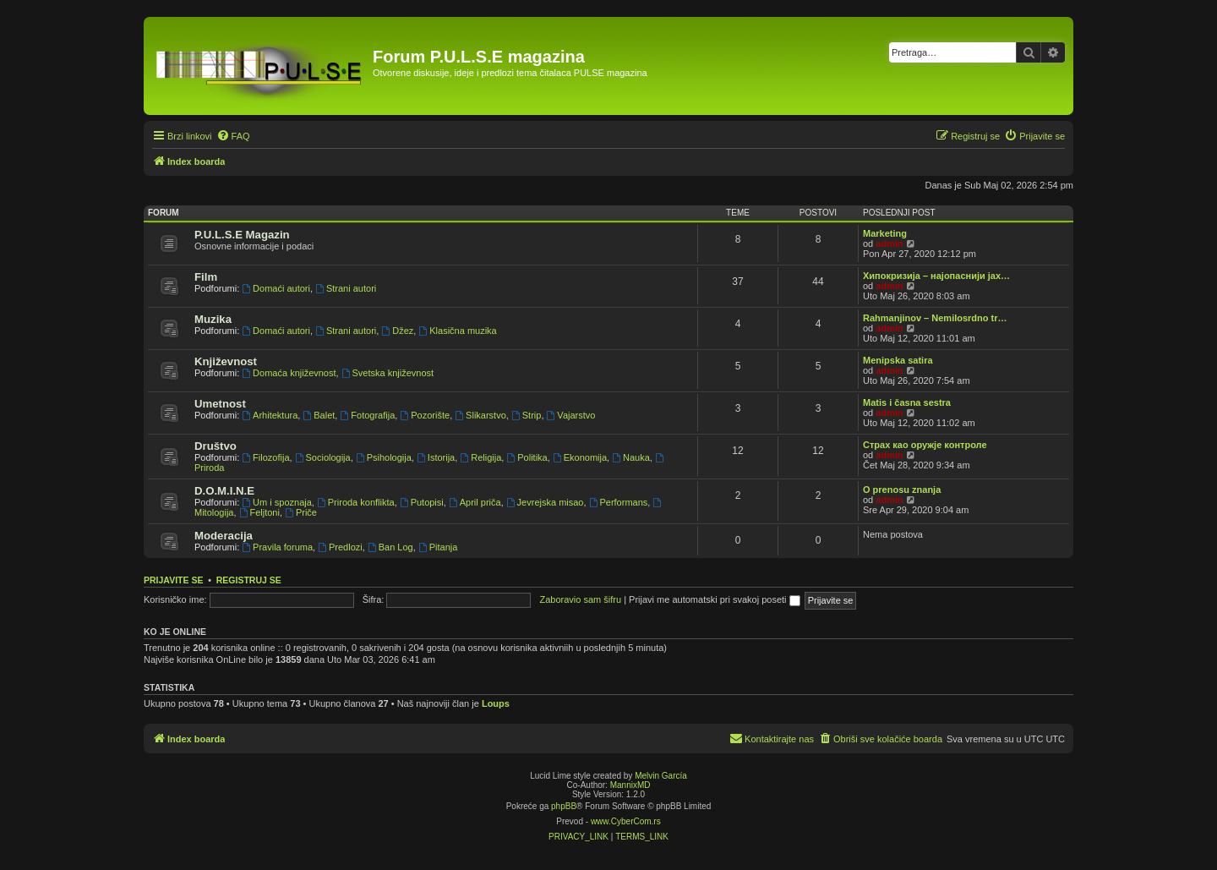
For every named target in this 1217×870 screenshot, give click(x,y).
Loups (496, 703)
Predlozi (340, 547)
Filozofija (265, 457)
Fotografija (367, 415)
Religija (480, 457)
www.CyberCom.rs (626, 821)
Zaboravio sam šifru (581, 599)
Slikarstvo (480, 415)
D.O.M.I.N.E (224, 490)
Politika (526, 457)
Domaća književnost (289, 373)
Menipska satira (898, 360)
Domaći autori (276, 288)
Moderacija (223, 535)
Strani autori (345, 288)
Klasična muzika (457, 331)
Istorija (436, 457)
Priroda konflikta (356, 502)
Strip (526, 415)
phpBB (563, 806)
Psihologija (384, 457)
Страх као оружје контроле (925, 445)
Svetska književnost (387, 373)
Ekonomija (580, 457)
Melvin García (661, 775)
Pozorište (425, 415)
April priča (475, 502)
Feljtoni (259, 512)
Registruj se (248, 580)
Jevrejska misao (545, 502)
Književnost (225, 361)
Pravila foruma (277, 547)
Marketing (885, 233)
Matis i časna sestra (907, 402)
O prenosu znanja (902, 489)
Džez (397, 331)
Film (205, 277)
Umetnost (220, 403)
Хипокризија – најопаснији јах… (936, 276)
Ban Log (390, 547)
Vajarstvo (571, 415)
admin (889, 243)
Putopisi (422, 502)
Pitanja (437, 547)
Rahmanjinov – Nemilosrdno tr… (935, 318)
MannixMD (630, 785)
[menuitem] (233, 136)
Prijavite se (173, 580)
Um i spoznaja (277, 502)
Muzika (213, 319)
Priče (301, 512)
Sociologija (323, 457)
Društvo (215, 446)
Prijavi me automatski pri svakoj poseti (714, 599)
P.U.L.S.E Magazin (242, 234)
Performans (618, 502)
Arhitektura (269, 415)
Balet (319, 415)
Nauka (631, 457)
